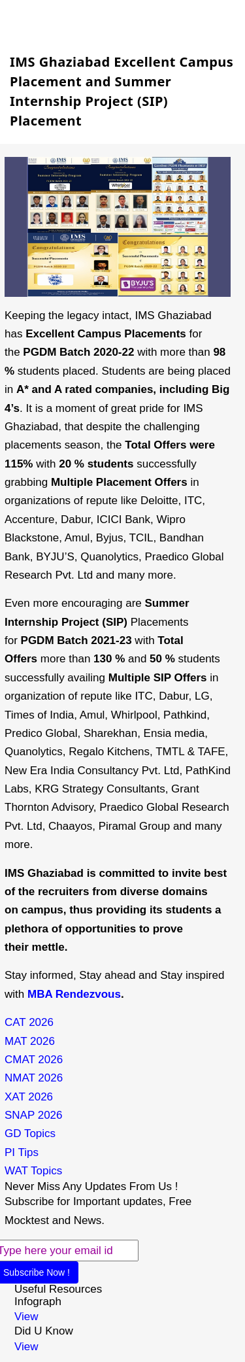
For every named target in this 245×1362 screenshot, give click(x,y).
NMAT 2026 (34, 1078)
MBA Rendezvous (74, 994)
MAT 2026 (30, 1041)
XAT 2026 (29, 1097)
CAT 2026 (29, 1022)
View (26, 1316)
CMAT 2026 (34, 1059)
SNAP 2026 (34, 1115)
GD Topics (30, 1133)
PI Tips (22, 1152)
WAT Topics (33, 1171)
